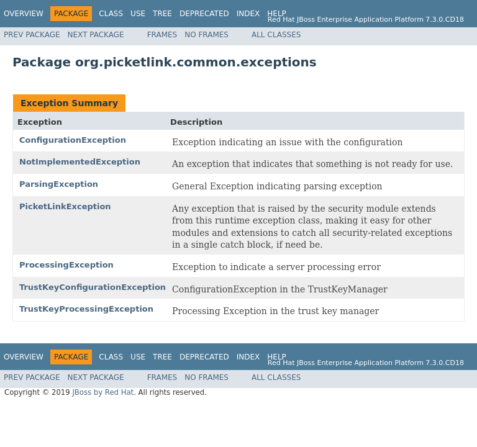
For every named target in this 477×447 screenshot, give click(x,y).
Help (276, 13)
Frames (162, 34)
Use (137, 13)
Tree (162, 13)
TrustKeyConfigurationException (92, 287)
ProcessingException (66, 264)
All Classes (276, 34)
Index (248, 13)
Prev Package (32, 34)
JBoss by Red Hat (103, 392)
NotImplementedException (79, 161)
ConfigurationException (72, 140)
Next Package (96, 34)
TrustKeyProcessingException (86, 309)
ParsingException (58, 184)
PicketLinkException (65, 206)
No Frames (206, 34)
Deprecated (204, 13)
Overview (23, 13)
